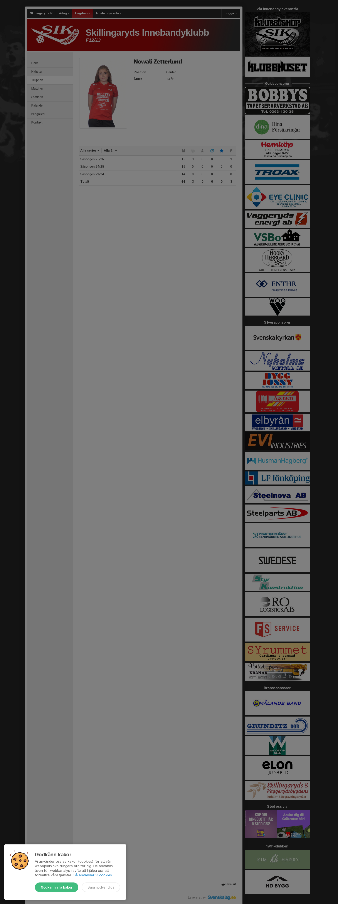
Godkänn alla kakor (56, 887)
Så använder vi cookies (92, 875)
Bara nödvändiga (100, 887)
